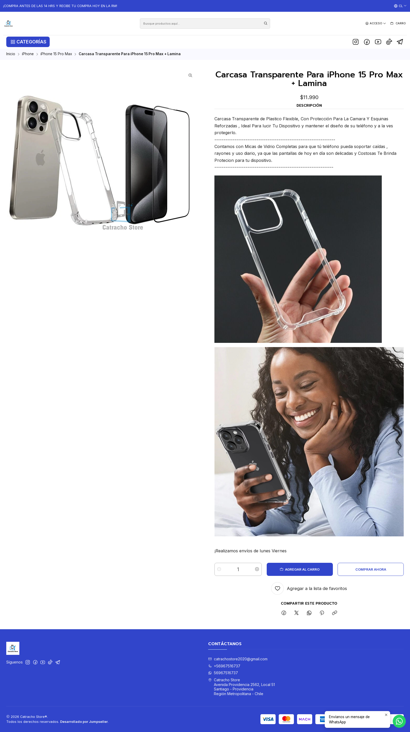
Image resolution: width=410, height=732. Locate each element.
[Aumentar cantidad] (257, 569)
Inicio (10, 54)
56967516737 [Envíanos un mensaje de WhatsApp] (223, 673)
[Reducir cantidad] (219, 569)
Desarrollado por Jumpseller (84, 722)
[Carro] (398, 23)
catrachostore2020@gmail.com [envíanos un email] (237, 659)
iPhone (28, 54)
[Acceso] (375, 23)
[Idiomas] (400, 6)
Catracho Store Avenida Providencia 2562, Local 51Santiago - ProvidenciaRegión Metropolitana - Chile (241, 687)
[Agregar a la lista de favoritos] (309, 588)
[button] (28, 42)
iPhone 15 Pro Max (56, 54)
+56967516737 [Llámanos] (224, 666)
